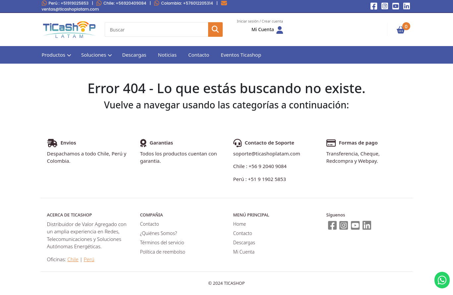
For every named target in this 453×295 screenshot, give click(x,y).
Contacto (198, 54)
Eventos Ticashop (241, 54)
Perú (65, 3)
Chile (121, 3)
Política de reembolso (162, 252)
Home (239, 224)
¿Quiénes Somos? (158, 233)
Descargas (134, 54)
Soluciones (93, 54)
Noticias (167, 54)
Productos (53, 54)
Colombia (183, 3)
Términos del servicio (162, 242)
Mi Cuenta (244, 252)
